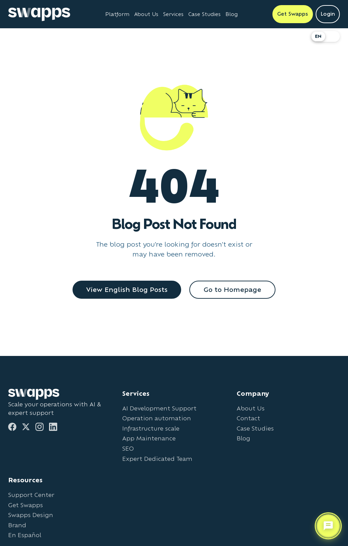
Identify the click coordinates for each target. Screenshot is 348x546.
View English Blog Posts (127, 289)
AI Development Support (159, 408)
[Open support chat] (328, 525)
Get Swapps (25, 505)
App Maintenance (149, 438)
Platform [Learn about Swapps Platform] (117, 14)
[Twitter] (26, 427)
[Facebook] (12, 427)
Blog (243, 438)
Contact (248, 418)
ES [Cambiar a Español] (332, 36)
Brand (17, 525)
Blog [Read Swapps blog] (231, 14)
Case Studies (255, 428)
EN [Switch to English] (318, 36)
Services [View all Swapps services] (173, 14)
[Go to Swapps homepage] (39, 14)
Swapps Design (30, 514)
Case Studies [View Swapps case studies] (204, 14)
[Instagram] (39, 427)
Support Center (31, 494)
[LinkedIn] (53, 427)
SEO (128, 448)
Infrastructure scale (150, 428)
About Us (251, 408)
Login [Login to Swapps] (327, 14)
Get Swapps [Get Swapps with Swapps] (292, 14)
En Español (24, 535)
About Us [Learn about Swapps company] (146, 14)
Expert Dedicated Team (157, 458)
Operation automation (156, 418)
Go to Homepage (232, 289)
